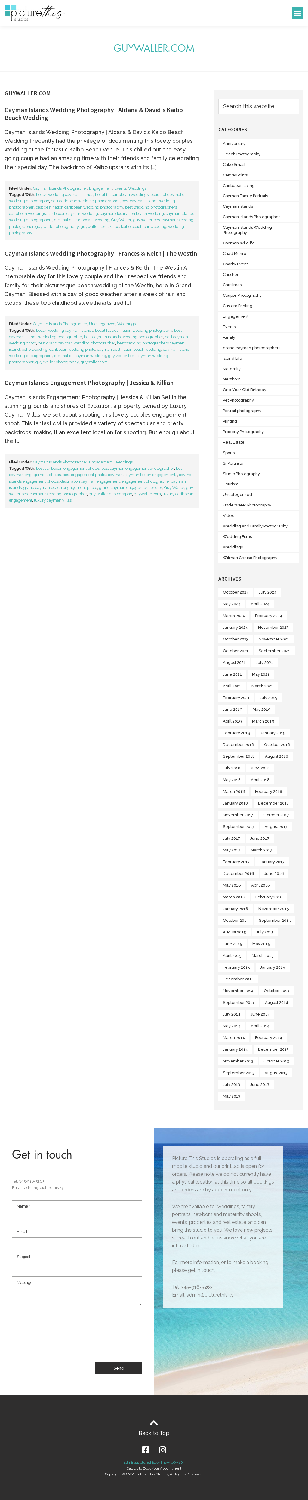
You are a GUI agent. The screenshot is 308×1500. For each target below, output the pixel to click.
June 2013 (259, 1084)
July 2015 (265, 932)
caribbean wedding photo (72, 349)
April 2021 (232, 686)
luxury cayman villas (53, 500)
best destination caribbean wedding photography (79, 207)
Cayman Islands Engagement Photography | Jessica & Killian (89, 382)
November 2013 (238, 1061)
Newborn (232, 379)
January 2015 (272, 967)
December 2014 (238, 979)
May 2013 (231, 1096)
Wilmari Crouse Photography (250, 557)
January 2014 (235, 1049)
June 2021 (232, 674)
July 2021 (264, 662)
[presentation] (57, 1340)
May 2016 (232, 885)
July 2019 (269, 697)
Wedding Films (237, 536)
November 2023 (273, 627)
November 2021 (274, 639)
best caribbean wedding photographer (85, 201)
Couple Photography (242, 295)
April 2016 (260, 885)
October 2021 (235, 651)
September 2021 (274, 651)
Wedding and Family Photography (255, 526)
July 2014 (231, 1014)
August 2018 (276, 756)
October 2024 (236, 592)
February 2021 (236, 697)
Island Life (232, 358)
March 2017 (261, 850)
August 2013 (276, 1073)
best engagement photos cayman (93, 474)
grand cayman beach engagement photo (60, 487)
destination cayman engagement (90, 481)
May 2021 (261, 674)
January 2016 (235, 908)
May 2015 (261, 944)
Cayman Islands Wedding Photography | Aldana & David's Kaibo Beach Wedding (94, 113)
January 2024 (235, 627)
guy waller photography (57, 226)
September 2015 (275, 920)
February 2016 (269, 897)
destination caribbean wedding (81, 220)
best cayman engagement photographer (137, 468)
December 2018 (238, 744)
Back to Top (154, 1433)
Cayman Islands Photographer (60, 188)
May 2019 (262, 709)
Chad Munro (234, 253)
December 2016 (238, 873)
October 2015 (236, 920)
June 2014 (260, 1014)
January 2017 (272, 862)
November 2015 (273, 908)
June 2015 (232, 944)
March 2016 (234, 897)
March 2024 (234, 615)
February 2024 (268, 615)
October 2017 (276, 815)
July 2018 (231, 768)
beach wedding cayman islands (64, 194)
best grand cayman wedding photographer (76, 343)
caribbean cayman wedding (73, 213)
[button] (297, 13)
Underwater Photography (247, 505)
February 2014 (268, 1037)
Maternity (232, 369)
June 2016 (274, 873)
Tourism (231, 484)
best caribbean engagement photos (68, 468)
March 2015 (263, 955)
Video (228, 515)
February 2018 (268, 791)
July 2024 (267, 592)
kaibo (114, 226)
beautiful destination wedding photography (133, 330)
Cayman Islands (238, 206)
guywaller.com (94, 226)
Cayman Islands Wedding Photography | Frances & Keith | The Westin (101, 253)
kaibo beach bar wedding (143, 226)
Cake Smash (235, 164)
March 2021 (262, 686)
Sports (229, 453)
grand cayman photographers (251, 348)
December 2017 (273, 803)
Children (231, 274)
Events (120, 188)
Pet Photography (238, 400)
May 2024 (232, 604)
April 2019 (232, 721)
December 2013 (273, 1049)
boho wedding (35, 349)
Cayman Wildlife (239, 243)
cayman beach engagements (151, 474)
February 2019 (236, 733)
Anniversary (234, 143)
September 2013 (238, 1073)
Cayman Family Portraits (245, 196)
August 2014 (276, 1002)
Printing (230, 421)
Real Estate (234, 442)
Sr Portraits (233, 463)
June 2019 (232, 709)
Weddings (137, 188)
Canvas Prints (235, 175)
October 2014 (277, 990)
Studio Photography (241, 474)
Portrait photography (242, 410)
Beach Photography (241, 154)
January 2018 (235, 803)
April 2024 (260, 604)
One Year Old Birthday (244, 389)
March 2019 (263, 721)
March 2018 (234, 791)
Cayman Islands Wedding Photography (247, 230)
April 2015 (232, 955)
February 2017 (236, 862)
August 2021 (234, 662)
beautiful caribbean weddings (122, 194)
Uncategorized (102, 324)
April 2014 (260, 1026)
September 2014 (239, 1002)
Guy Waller (121, 220)
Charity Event (235, 264)
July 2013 (231, 1084)
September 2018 (239, 756)
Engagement (100, 188)
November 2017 (238, 815)
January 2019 (273, 733)
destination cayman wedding (80, 355)
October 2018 (277, 744)
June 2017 (259, 838)
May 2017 (231, 850)
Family (229, 337)
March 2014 (234, 1037)
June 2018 (260, 768)
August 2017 (276, 826)
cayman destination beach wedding (132, 213)
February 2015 (236, 967)
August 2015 (234, 932)
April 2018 (260, 779)
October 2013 (276, 1061)
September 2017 (238, 826)
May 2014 (232, 1026)
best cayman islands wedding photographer (123, 337)
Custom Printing (237, 306)
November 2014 (238, 990)
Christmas (232, 285)
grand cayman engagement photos (130, 487)
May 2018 (232, 779)
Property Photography (243, 431)
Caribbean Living (239, 185)
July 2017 (231, 838)
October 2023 (235, 639)
